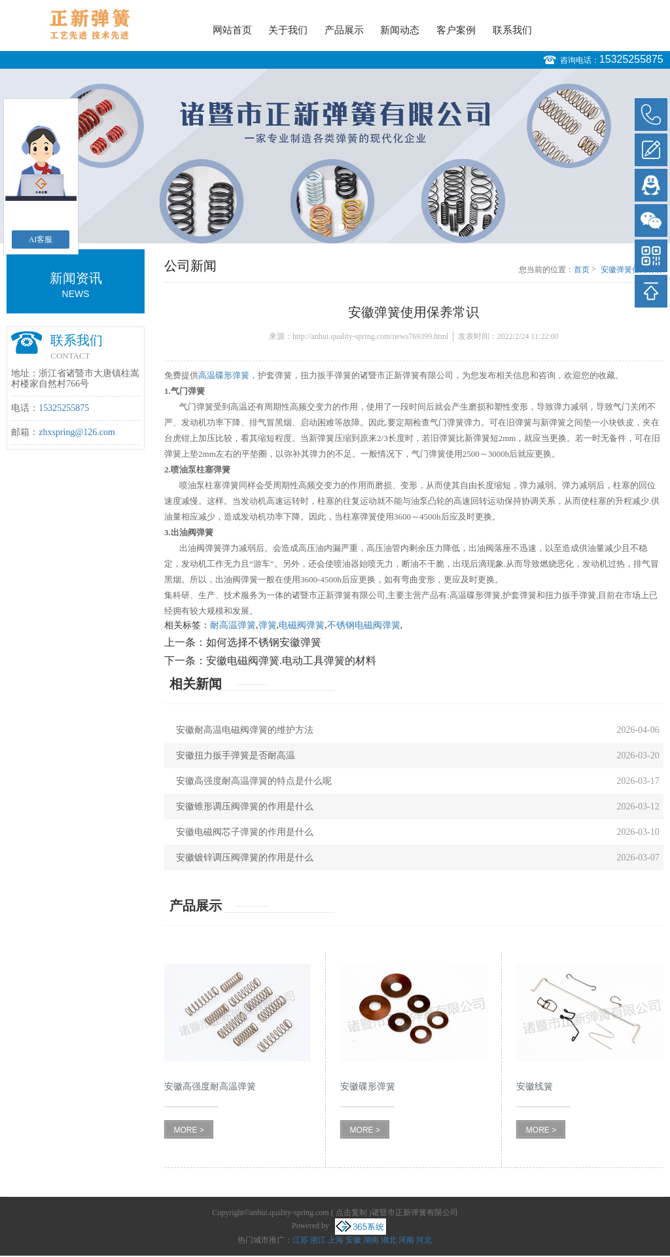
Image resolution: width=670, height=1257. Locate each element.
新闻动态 (399, 30)
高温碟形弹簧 (223, 375)
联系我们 (512, 30)
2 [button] (341, 227)
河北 (424, 1240)
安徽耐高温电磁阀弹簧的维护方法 (244, 730)
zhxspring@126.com (77, 432)
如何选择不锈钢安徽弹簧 (263, 642)
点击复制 (351, 1212)
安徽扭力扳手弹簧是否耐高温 (235, 755)
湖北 (389, 1240)
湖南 (371, 1240)
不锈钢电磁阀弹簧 (363, 625)
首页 (582, 269)
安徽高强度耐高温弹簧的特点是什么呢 (254, 781)
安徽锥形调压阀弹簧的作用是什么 (244, 806)
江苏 (300, 1240)
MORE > (188, 1130)
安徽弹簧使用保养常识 (632, 270)
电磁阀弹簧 (302, 625)
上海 (336, 1240)
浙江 (318, 1240)
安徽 (353, 1240)
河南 (406, 1240)
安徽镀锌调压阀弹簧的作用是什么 (244, 857)
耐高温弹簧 (233, 625)
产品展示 (344, 30)
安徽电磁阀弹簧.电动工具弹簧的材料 (291, 660)
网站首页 (232, 30)
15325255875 (631, 59)
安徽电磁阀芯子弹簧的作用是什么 (244, 832)
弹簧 (267, 625)
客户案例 (456, 30)
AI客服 (41, 239)
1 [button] (329, 227)
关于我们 (288, 30)
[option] (335, 156)
